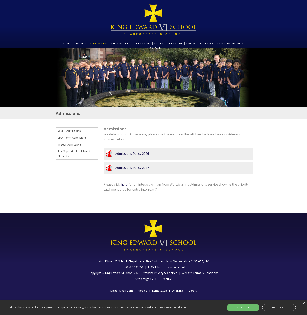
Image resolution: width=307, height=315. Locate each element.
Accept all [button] (246, 307)
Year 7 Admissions (69, 131)
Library (192, 290)
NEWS (209, 43)
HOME (67, 43)
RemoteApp (159, 290)
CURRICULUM (141, 43)
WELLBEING (119, 43)
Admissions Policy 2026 (132, 153)
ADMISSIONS (98, 43)
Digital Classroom (121, 290)
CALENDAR (193, 43)
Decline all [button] (276, 307)
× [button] (303, 303)
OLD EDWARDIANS (230, 43)
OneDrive (178, 290)
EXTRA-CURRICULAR (168, 43)
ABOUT (81, 43)
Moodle (142, 290)
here (124, 184)
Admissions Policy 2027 (132, 168)
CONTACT (153, 48)
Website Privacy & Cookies (160, 273)
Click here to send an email (168, 267)
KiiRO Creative (163, 279)
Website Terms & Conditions (200, 273)
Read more (180, 307)
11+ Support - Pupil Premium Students (76, 153)
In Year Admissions (70, 144)
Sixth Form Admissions (72, 137)
